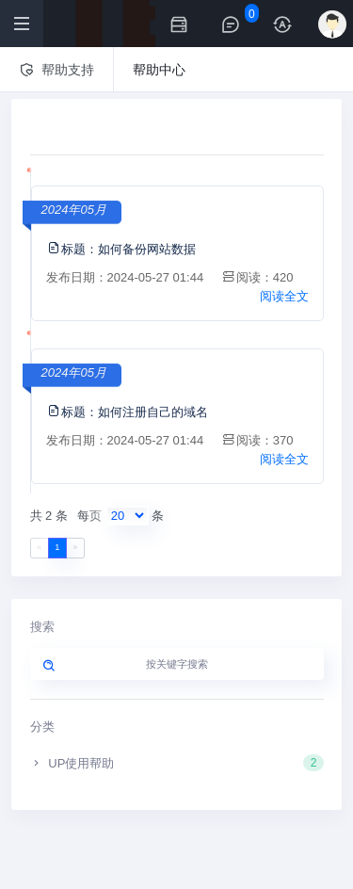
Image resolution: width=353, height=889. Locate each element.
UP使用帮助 (177, 762)
